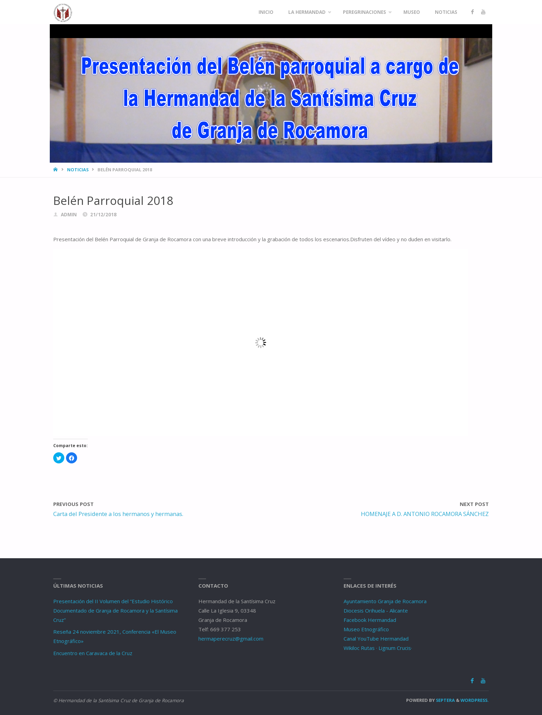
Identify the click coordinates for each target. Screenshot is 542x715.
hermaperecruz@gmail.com (230, 638)
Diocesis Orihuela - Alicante (376, 610)
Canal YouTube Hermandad (376, 638)
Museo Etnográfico (366, 629)
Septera (445, 700)
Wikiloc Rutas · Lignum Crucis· (378, 647)
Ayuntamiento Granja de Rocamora (385, 601)
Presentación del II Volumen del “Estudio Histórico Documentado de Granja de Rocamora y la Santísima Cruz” (115, 610)
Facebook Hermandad (370, 619)
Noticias (77, 169)
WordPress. (474, 700)
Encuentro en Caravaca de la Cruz (92, 653)
